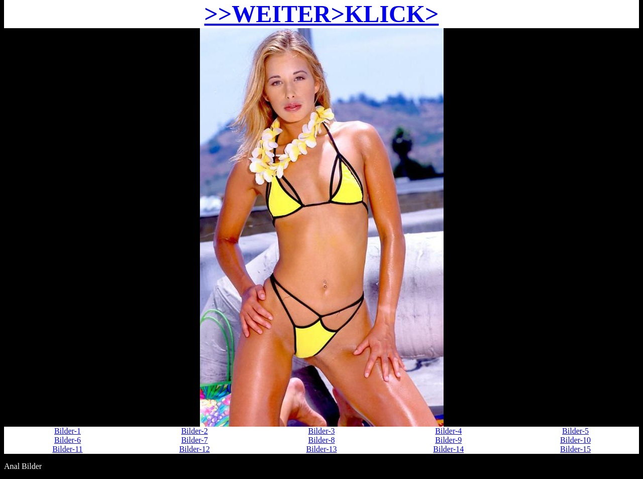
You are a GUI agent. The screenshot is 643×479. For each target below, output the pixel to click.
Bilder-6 (67, 440)
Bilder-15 (575, 449)
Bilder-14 (448, 449)
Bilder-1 (67, 431)
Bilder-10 (575, 440)
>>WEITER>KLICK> (321, 14)
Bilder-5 (575, 431)
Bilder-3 (321, 431)
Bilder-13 (321, 449)
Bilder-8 (321, 440)
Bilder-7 (194, 440)
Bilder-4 (448, 431)
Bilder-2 (194, 431)
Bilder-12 (194, 449)
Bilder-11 (67, 449)
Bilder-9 (448, 440)
